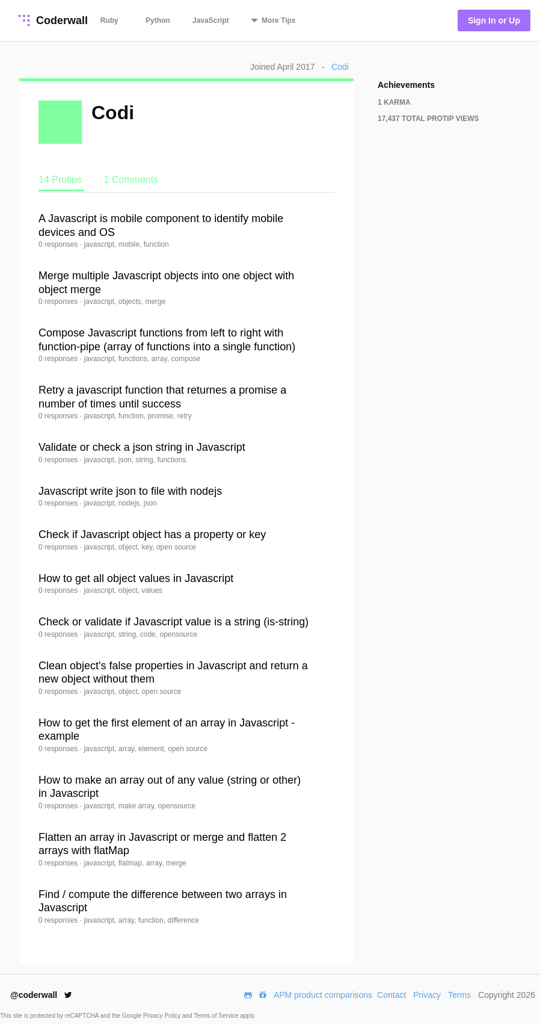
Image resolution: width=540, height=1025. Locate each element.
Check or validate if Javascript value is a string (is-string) (173, 622)
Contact (391, 995)
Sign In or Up (494, 20)
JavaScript (210, 20)
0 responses (59, 244)
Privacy (427, 995)
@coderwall (41, 995)
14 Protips (61, 180)
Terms (459, 995)
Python (158, 20)
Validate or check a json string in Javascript (141, 447)
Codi (340, 67)
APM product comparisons (323, 995)
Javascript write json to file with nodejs (130, 491)
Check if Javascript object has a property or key (152, 534)
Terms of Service (217, 1015)
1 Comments (130, 180)
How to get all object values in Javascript (135, 578)
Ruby (109, 20)
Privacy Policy (162, 1015)
